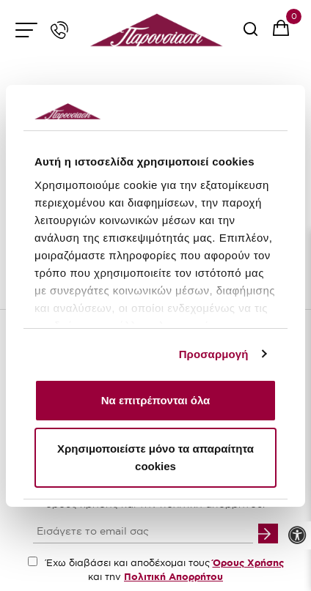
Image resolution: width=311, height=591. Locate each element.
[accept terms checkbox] (32, 561)
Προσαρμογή (214, 354)
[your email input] (143, 532)
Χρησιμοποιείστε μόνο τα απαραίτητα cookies (155, 457)
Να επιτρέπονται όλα (156, 400)
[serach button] (250, 34)
